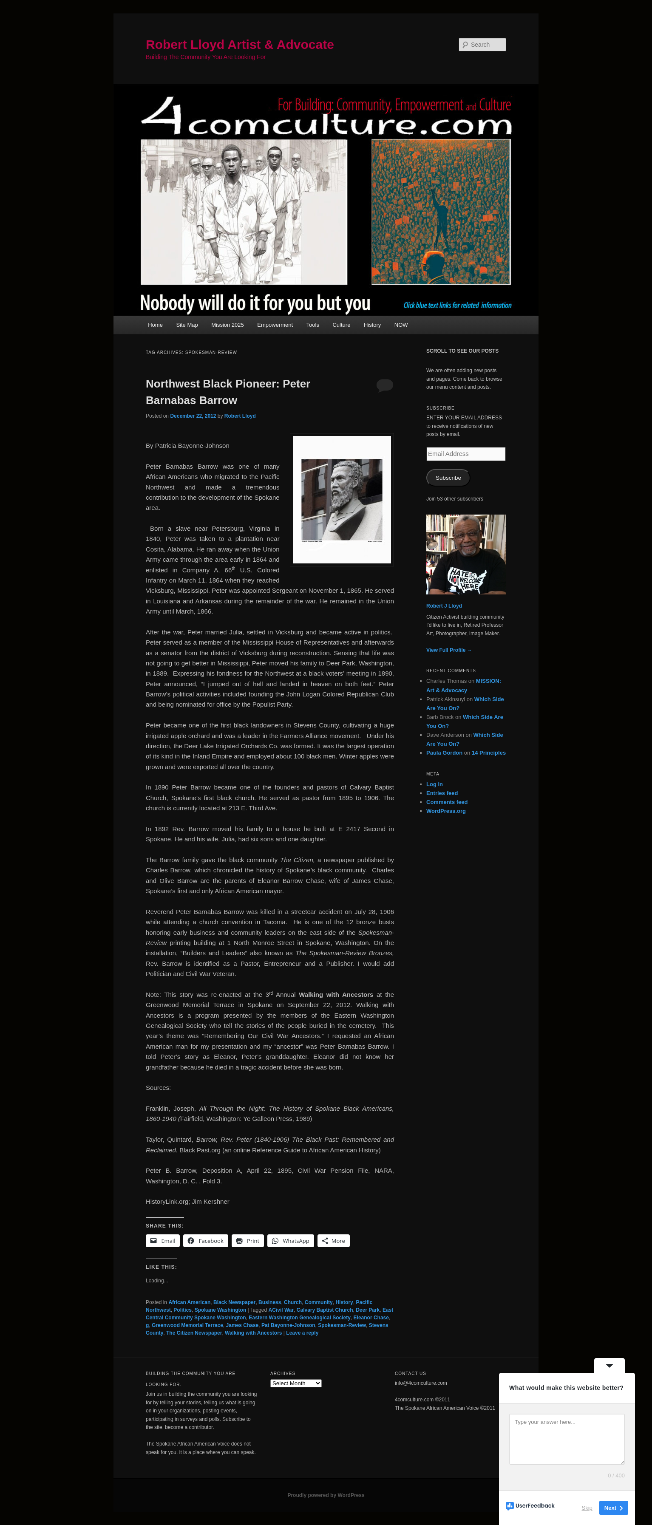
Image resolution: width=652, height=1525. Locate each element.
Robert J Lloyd (444, 606)
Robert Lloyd (240, 416)
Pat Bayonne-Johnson (288, 1325)
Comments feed (447, 802)
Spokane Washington (221, 1310)
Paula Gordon (444, 753)
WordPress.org (446, 811)
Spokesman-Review (342, 1325)
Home (155, 325)
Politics (182, 1310)
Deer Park (368, 1310)
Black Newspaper (234, 1302)
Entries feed (442, 793)
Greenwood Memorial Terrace (187, 1325)
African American (189, 1302)
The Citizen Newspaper (194, 1333)
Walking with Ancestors (253, 1333)
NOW (401, 325)
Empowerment (275, 325)
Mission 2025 (227, 325)
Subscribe (448, 478)
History (372, 325)
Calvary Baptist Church (325, 1310)
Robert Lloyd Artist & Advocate (240, 44)
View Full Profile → (449, 650)
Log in (434, 784)
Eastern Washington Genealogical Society (300, 1318)
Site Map (187, 325)
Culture (341, 325)
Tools (312, 325)
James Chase (242, 1325)
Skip (587, 1508)
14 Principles (489, 753)
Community (319, 1302)
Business (269, 1302)
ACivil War (281, 1310)
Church (293, 1302)
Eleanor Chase (371, 1318)
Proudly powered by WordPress (325, 1495)
